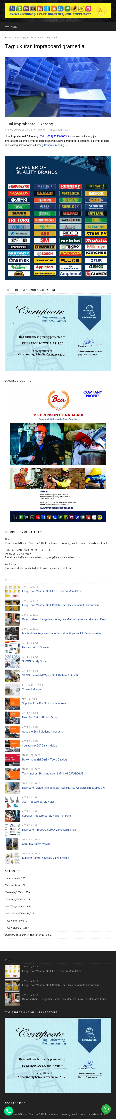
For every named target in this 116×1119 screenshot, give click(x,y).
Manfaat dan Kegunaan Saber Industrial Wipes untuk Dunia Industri (61, 633)
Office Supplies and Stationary (25, 129)
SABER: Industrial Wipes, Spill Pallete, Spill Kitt (50, 675)
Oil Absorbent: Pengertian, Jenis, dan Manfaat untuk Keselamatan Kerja (64, 619)
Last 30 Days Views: (16, 913)
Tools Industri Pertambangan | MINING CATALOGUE (52, 773)
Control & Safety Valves (36, 843)
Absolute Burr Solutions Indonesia (42, 731)
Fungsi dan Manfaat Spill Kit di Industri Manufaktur (52, 591)
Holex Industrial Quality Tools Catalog (44, 759)
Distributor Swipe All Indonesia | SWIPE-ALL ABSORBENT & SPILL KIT (64, 787)
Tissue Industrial (32, 689)
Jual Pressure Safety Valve (38, 801)
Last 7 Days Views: (15, 906)
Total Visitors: (12, 927)
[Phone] (8, 1111)
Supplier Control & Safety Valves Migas (45, 857)
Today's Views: (13, 878)
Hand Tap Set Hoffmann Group (40, 717)
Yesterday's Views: (15, 892)
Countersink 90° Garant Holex (39, 745)
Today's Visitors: (14, 885)
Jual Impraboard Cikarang (29, 124)
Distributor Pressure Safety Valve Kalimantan (49, 829)
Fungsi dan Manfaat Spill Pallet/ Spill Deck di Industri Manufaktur (61, 605)
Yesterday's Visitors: (16, 899)
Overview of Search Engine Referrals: (25, 935)
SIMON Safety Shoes (35, 661)
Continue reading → (56, 145)
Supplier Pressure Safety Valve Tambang (46, 815)
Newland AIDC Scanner (35, 647)
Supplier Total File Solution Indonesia (44, 703)
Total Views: (12, 920)
